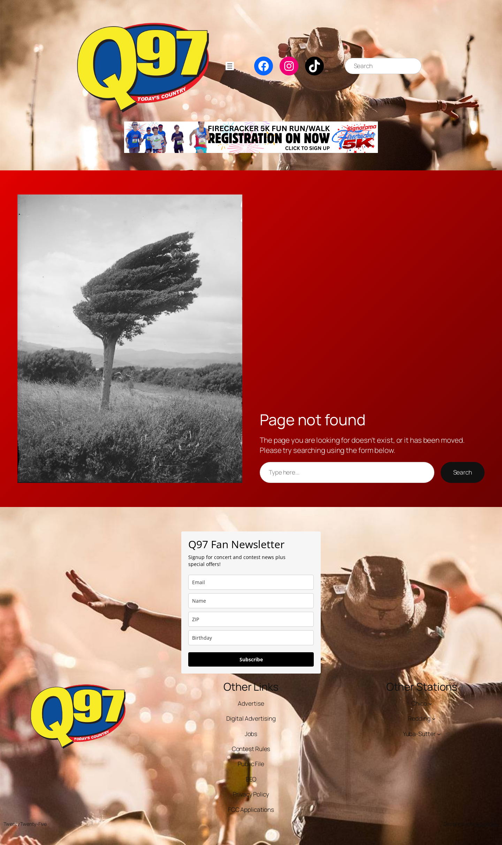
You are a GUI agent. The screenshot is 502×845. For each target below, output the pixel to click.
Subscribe (251, 659)
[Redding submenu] (433, 718)
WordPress (487, 824)
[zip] (251, 619)
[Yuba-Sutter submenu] (439, 734)
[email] (251, 582)
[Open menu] (230, 66)
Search (462, 472)
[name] (251, 600)
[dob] (251, 637)
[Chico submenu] (430, 703)
